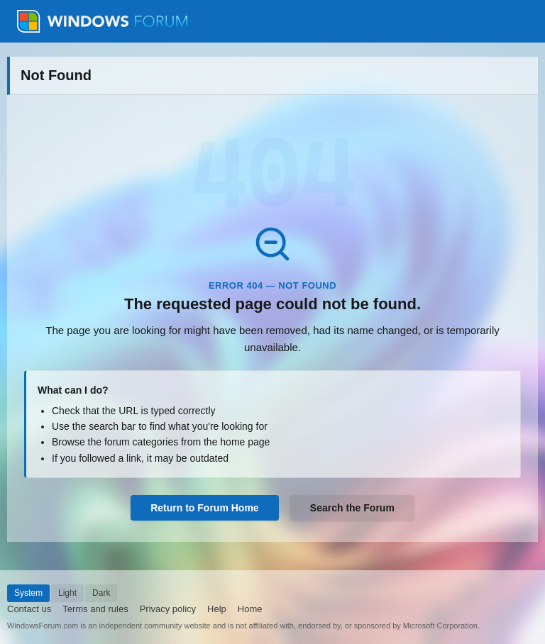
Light (67, 593)
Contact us (29, 609)
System (28, 593)
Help (216, 609)
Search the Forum (352, 507)
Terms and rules (95, 609)
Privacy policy (168, 609)
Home (250, 609)
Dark (101, 593)
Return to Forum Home (204, 507)
